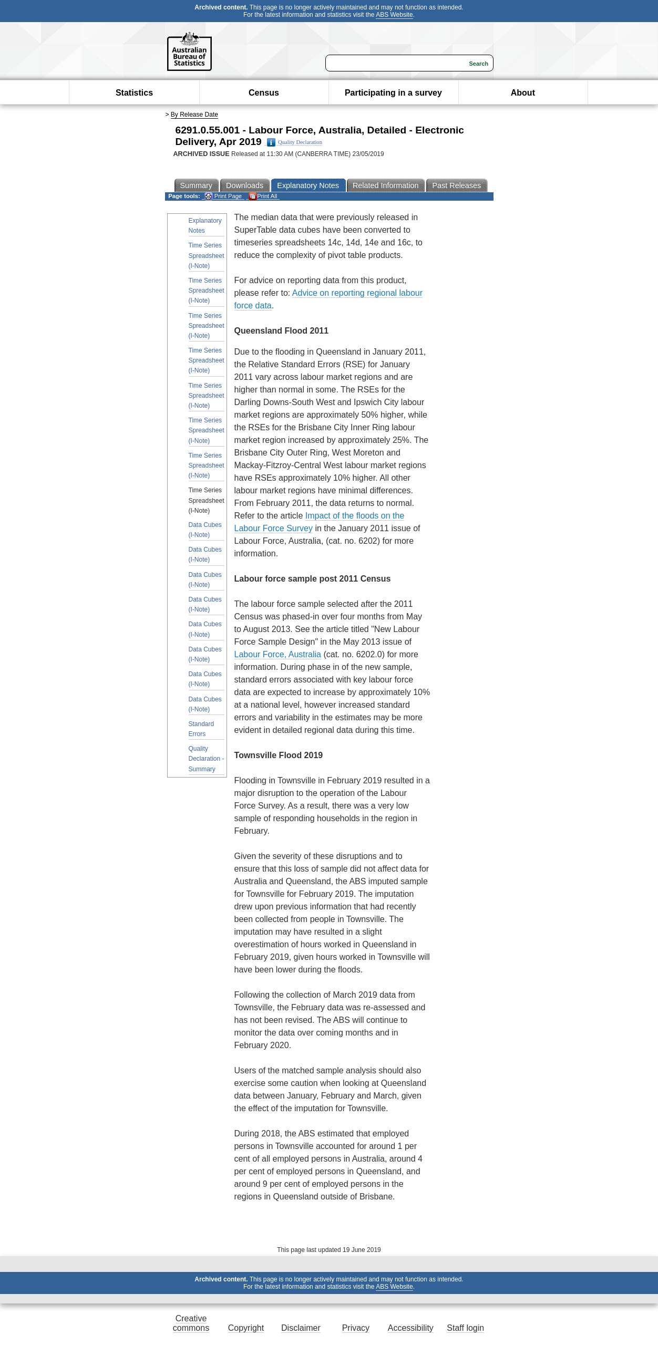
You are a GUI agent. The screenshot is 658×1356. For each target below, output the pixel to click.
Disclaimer (301, 1327)
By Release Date (194, 114)
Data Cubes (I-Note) (205, 530)
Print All (263, 196)
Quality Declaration (294, 142)
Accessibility (411, 1327)
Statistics (134, 92)
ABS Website (394, 14)
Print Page (223, 196)
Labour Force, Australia (277, 654)
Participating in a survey (393, 92)
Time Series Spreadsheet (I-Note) (206, 255)
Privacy (355, 1327)
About (523, 92)
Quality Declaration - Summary (206, 758)
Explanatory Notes (205, 225)
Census (264, 92)
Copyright (246, 1327)
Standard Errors (201, 729)
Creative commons (191, 1323)
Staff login (465, 1327)
